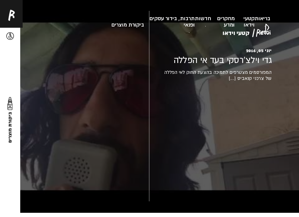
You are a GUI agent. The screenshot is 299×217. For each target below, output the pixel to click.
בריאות (262, 18)
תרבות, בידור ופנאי (180, 21)
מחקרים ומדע (226, 21)
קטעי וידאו (249, 21)
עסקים (157, 18)
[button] (10, 36)
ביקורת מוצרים (127, 24)
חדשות (203, 18)
